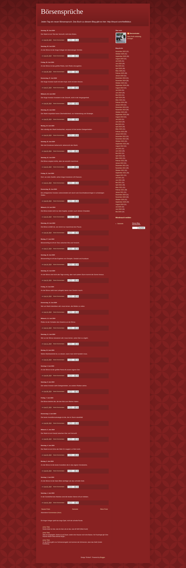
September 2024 (121, 85)
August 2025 (119, 59)
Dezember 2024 (121, 78)
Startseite (75, 509)
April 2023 (119, 127)
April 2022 (119, 156)
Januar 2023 (119, 134)
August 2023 (119, 117)
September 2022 (121, 144)
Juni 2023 (119, 122)
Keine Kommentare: (59, 40)
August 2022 (119, 146)
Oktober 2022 (120, 141)
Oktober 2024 (120, 83)
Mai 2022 (118, 153)
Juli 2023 (118, 119)
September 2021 (121, 173)
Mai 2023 (118, 124)
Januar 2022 (119, 163)
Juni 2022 (119, 151)
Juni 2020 (119, 209)
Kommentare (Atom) (55, 512)
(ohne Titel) (46, 527)
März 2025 (119, 71)
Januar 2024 (119, 105)
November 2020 (121, 197)
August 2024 (119, 88)
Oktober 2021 (120, 170)
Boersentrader (134, 33)
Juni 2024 (119, 93)
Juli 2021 (118, 177)
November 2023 (121, 110)
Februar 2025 (120, 73)
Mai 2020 (118, 212)
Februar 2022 (120, 160)
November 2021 (121, 168)
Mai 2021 (118, 182)
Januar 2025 (119, 76)
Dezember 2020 (121, 195)
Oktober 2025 (120, 54)
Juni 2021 (119, 180)
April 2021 (119, 185)
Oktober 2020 (120, 199)
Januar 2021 (119, 192)
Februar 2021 (120, 190)
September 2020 (121, 202)
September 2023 (121, 114)
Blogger (102, 557)
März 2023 (119, 129)
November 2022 (121, 139)
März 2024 (119, 100)
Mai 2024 (118, 95)
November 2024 (121, 80)
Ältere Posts (104, 509)
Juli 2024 (118, 90)
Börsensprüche (62, 11)
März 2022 (119, 158)
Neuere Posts (45, 509)
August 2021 (119, 175)
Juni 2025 (119, 63)
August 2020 (119, 204)
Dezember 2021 (121, 165)
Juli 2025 (118, 61)
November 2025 (121, 51)
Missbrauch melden (123, 218)
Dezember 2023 (121, 107)
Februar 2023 (120, 131)
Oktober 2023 (120, 112)
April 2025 (119, 68)
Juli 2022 (118, 148)
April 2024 (119, 97)
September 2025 (121, 56)
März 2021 (119, 187)
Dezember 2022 (121, 136)
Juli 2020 (118, 207)
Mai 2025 (118, 66)
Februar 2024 (120, 102)
